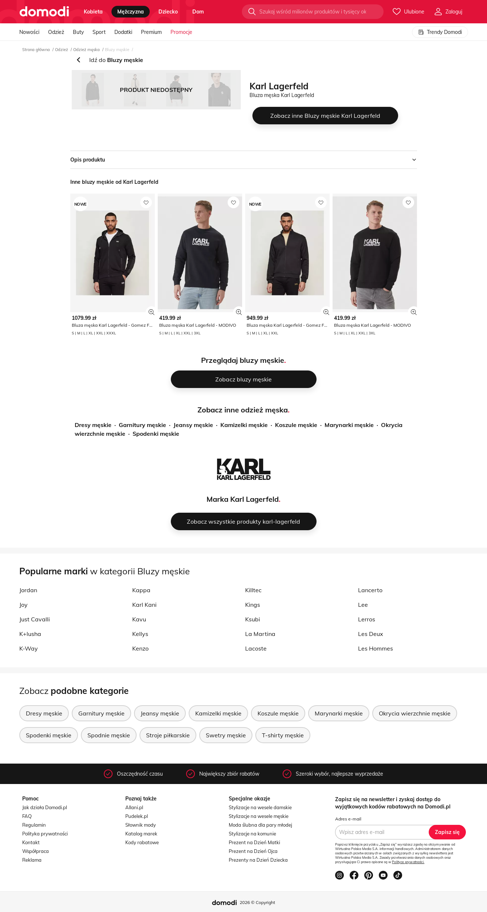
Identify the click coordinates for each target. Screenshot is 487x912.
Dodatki (123, 32)
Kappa (141, 590)
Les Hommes (375, 648)
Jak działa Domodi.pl (44, 807)
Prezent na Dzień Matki (254, 842)
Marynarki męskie (349, 424)
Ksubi (252, 619)
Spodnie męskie (108, 735)
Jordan (28, 590)
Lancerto (370, 590)
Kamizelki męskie (244, 424)
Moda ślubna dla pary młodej (260, 825)
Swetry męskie (226, 735)
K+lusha (30, 633)
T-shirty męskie (283, 735)
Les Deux (370, 633)
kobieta (93, 11)
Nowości (29, 32)
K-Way (28, 648)
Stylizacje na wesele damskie (260, 807)
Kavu (139, 619)
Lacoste (256, 648)
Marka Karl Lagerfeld (243, 499)
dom (198, 11)
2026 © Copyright (257, 902)
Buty (78, 32)
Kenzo (140, 648)
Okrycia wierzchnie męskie (415, 713)
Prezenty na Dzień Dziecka (258, 860)
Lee (363, 604)
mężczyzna (130, 11)
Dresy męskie (93, 424)
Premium (151, 32)
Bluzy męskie (117, 49)
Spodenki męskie (156, 433)
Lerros (366, 619)
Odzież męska (86, 49)
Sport (99, 32)
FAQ (27, 816)
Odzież (56, 32)
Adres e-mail (348, 819)
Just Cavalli (34, 619)
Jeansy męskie (193, 424)
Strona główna (36, 49)
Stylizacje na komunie (252, 834)
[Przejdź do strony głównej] (44, 11)
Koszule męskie (296, 424)
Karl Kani (144, 604)
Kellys (140, 633)
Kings (252, 604)
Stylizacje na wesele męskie (258, 816)
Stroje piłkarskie (168, 735)
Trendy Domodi (440, 32)
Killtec (253, 590)
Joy (23, 604)
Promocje (181, 32)
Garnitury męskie (142, 424)
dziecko (168, 11)
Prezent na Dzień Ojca (253, 851)
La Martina (260, 633)
